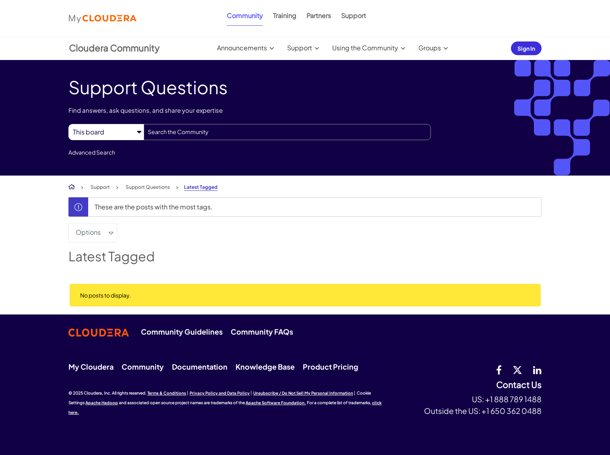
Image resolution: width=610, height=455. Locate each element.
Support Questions (148, 187)
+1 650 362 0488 (512, 411)
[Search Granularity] (106, 132)
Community (245, 15)
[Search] (287, 132)
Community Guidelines (182, 331)
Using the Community (365, 47)
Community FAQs (262, 331)
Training (284, 15)
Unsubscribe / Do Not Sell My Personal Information (303, 393)
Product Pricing (330, 366)
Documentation (199, 366)
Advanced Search (91, 152)
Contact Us (519, 385)
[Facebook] (499, 370)
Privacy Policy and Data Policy (220, 393)
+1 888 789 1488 (513, 399)
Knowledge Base (265, 366)
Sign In (526, 48)
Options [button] (88, 232)
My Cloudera (91, 366)
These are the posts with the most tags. (154, 207)
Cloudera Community (114, 48)
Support (353, 15)
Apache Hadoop (101, 402)
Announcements (242, 47)
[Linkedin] (537, 370)
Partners (318, 15)
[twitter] (517, 370)
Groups (429, 47)
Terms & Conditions (166, 393)
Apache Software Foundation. (276, 402)
